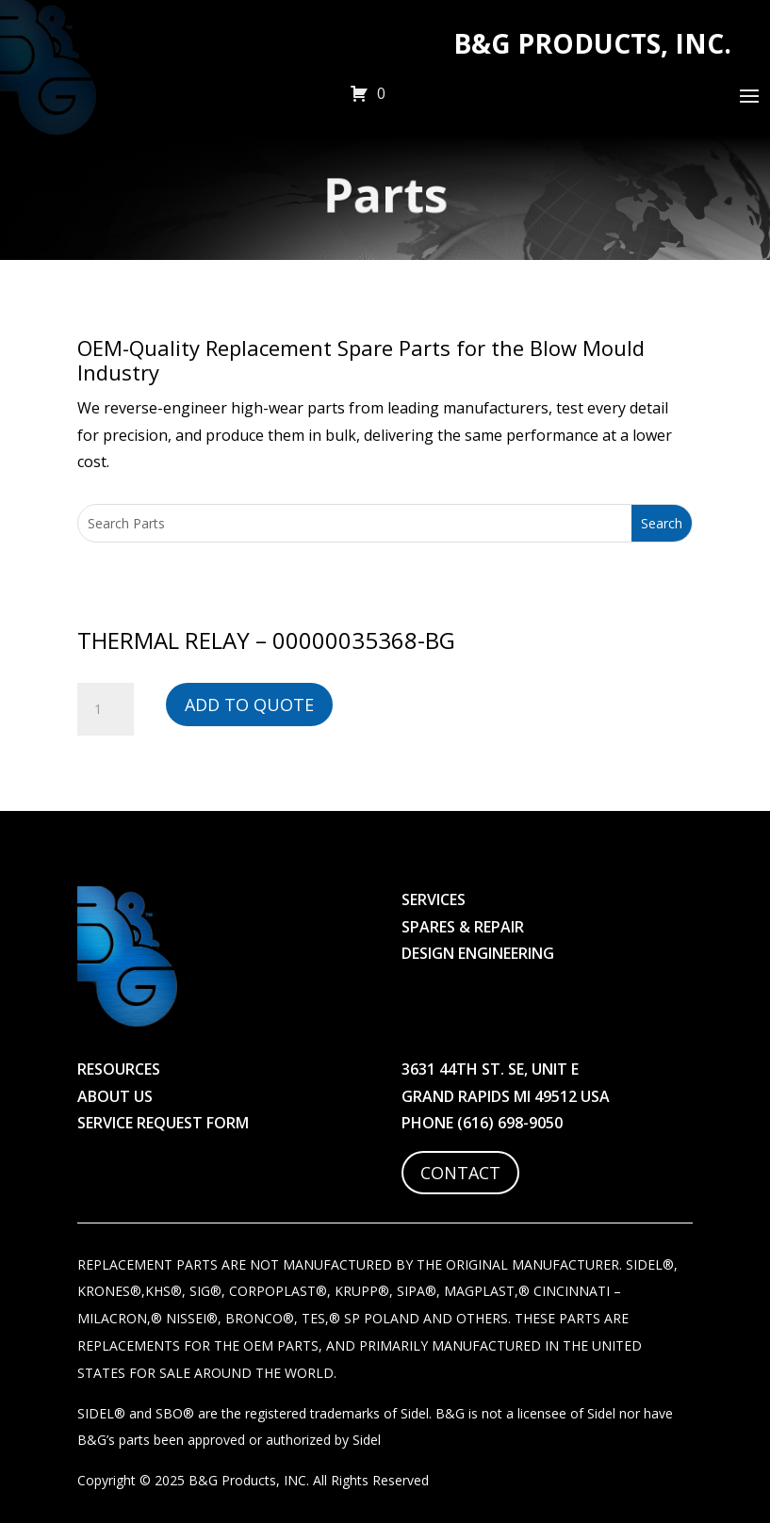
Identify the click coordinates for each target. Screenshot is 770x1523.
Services (433, 899)
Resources (118, 1069)
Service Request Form (163, 1122)
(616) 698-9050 (510, 1122)
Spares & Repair (462, 926)
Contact (460, 1172)
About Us (115, 1096)
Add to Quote (249, 704)
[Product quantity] (105, 709)
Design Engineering (477, 953)
